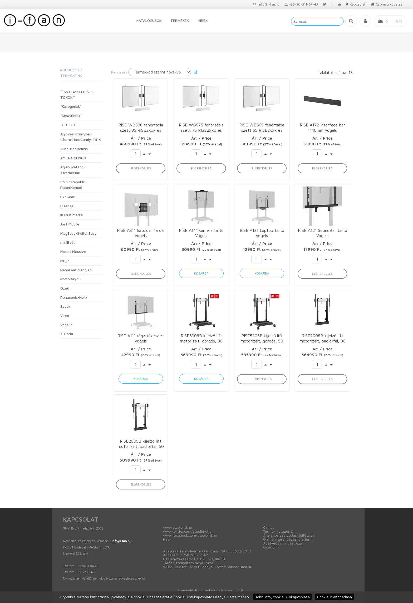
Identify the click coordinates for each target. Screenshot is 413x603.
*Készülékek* (71, 115)
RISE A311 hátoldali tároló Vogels (141, 233)
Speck (65, 306)
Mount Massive (73, 251)
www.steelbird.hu (177, 527)
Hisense (66, 206)
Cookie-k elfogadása (334, 597)
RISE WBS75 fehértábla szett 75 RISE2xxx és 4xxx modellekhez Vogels (201, 127)
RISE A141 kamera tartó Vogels (201, 233)
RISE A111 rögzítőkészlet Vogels (140, 338)
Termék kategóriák (278, 531)
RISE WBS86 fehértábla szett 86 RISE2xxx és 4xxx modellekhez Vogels (140, 127)
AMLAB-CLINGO (73, 158)
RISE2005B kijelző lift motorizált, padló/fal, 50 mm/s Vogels (141, 444)
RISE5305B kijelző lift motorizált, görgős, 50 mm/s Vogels (261, 338)
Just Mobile (69, 224)
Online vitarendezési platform (288, 539)
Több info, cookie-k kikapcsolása (282, 597)
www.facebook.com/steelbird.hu (190, 535)
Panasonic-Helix (73, 297)
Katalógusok (148, 20)
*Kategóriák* (71, 106)
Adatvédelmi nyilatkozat (283, 543)
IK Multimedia (71, 215)
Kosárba (201, 273)
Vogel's (66, 324)
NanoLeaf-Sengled (76, 270)
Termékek (179, 20)
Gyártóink (271, 547)
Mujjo (65, 260)
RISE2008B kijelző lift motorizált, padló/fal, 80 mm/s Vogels (322, 338)
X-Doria (66, 333)
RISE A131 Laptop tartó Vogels (262, 233)
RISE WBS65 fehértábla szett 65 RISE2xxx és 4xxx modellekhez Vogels (262, 127)
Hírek (203, 20)
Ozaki (65, 288)
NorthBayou (70, 279)
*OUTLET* (69, 124)
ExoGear (67, 196)
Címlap (268, 527)
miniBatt (67, 242)
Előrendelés (140, 168)
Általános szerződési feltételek (288, 535)
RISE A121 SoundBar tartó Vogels (322, 233)
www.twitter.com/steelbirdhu (187, 531)
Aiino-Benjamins (74, 148)
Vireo (64, 315)
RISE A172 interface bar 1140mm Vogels (322, 127)
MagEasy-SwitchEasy (78, 233)
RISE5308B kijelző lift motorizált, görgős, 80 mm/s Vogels (201, 338)
